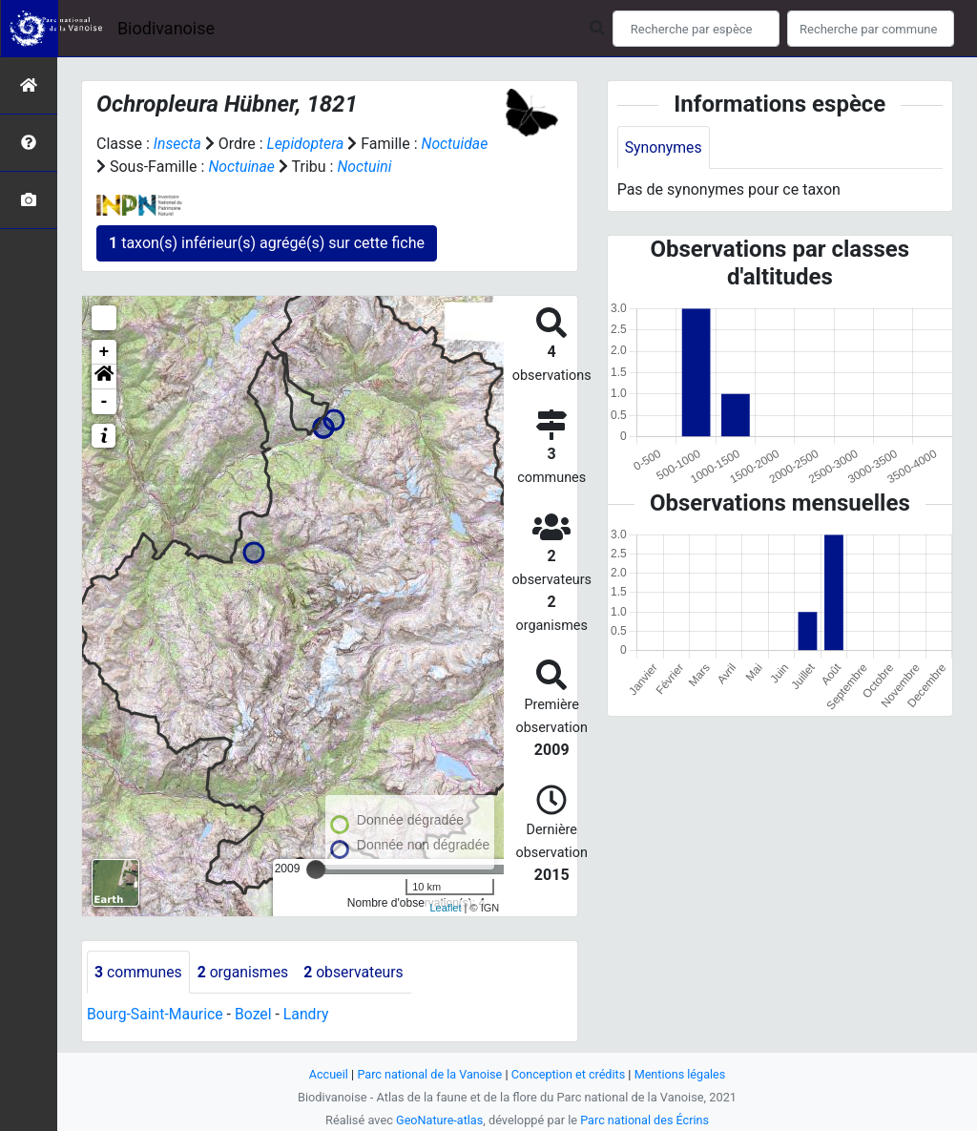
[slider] (315, 869)
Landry (309, 1015)
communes (138, 972)
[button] (104, 377)
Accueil (326, 1074)
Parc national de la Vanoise (428, 1074)
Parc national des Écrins (645, 1120)
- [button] (104, 401)
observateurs (356, 972)
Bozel (255, 1015)
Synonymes (664, 147)
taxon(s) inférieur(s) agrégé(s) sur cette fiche (267, 243)
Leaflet (445, 907)
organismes (244, 972)
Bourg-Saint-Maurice (156, 1015)
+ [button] (104, 352)
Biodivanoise (166, 28)
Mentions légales (681, 1074)
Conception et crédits (569, 1074)
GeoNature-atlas (438, 1120)
